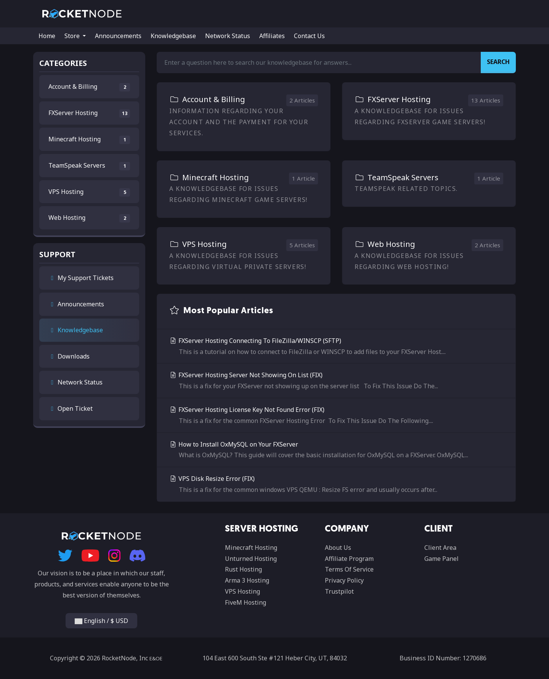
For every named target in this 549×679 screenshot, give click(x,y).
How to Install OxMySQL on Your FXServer (336, 450)
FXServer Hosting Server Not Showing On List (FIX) (336, 381)
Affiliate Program (349, 558)
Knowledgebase (173, 36)
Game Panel (441, 558)
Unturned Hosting (251, 558)
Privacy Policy (344, 580)
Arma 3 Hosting (247, 580)
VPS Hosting (242, 591)
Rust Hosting (243, 569)
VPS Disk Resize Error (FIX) (336, 484)
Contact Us (309, 36)
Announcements (118, 36)
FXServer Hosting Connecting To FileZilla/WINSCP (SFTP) (336, 346)
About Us (338, 547)
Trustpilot (339, 591)
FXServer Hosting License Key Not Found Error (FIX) (336, 415)
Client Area (440, 547)
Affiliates (272, 36)
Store (72, 36)
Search (498, 62)
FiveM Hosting (245, 602)
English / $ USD (101, 621)
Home (47, 36)
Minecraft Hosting (251, 547)
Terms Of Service (349, 569)
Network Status (227, 36)
